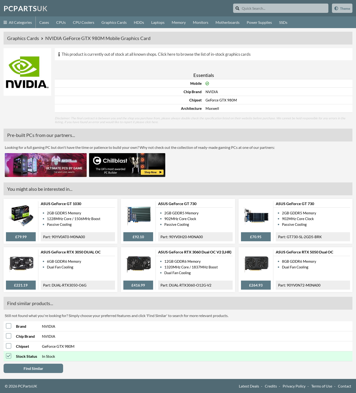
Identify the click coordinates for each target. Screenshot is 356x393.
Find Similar (33, 368)
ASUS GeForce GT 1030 (61, 203)
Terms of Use (321, 386)
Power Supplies (259, 22)
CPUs (61, 22)
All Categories (18, 22)
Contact (344, 386)
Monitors (200, 22)
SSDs (283, 22)
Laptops (158, 22)
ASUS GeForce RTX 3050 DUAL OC (71, 252)
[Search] (237, 8)
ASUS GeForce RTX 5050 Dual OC (304, 252)
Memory (179, 22)
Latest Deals (249, 386)
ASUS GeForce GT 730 (177, 203)
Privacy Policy (294, 386)
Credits (271, 386)
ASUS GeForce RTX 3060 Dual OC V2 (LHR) (194, 252)
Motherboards (228, 22)
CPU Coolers (83, 22)
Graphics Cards (114, 22)
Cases (44, 22)
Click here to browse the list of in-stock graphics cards (204, 54)
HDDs (139, 22)
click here (151, 122)
